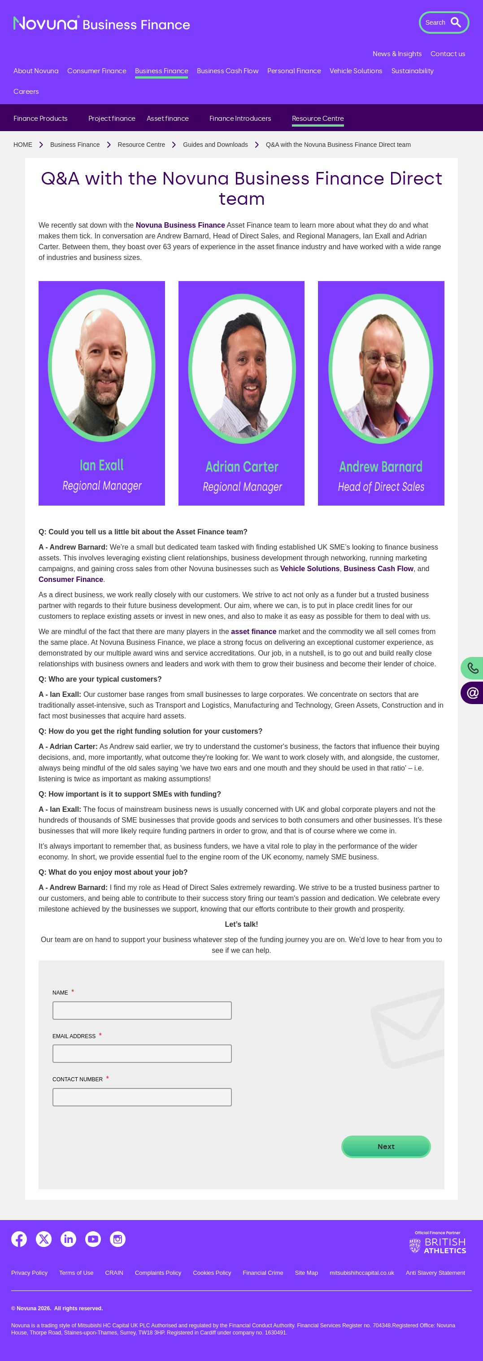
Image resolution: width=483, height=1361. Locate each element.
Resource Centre (318, 118)
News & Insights (397, 54)
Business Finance (75, 144)
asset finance (253, 631)
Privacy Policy (29, 1272)
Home (22, 144)
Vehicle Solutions (309, 569)
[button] (444, 22)
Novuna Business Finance (180, 225)
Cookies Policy (212, 1272)
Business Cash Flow (378, 569)
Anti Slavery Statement (435, 1272)
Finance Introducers (240, 118)
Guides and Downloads (215, 144)
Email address (77, 1035)
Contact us (448, 54)
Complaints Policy (158, 1272)
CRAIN (114, 1272)
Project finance (111, 119)
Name (63, 992)
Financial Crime (263, 1272)
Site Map (306, 1272)
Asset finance (168, 118)
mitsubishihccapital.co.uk (362, 1272)
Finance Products (40, 118)
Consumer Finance (71, 579)
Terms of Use (76, 1272)
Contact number (80, 1079)
